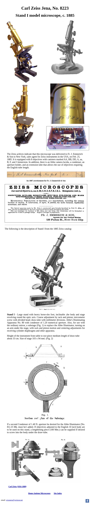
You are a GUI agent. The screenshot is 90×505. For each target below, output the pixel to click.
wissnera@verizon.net (14, 500)
